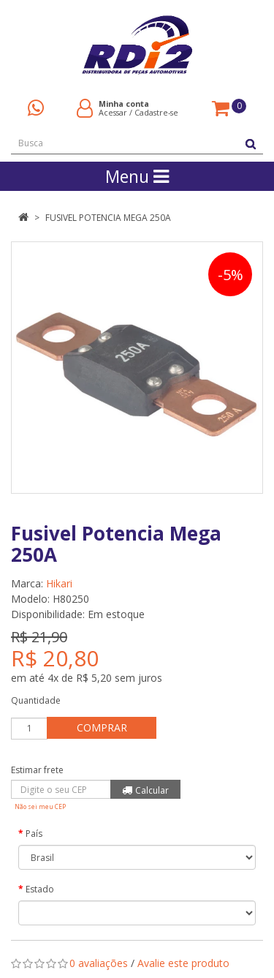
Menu (137, 176)
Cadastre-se (156, 112)
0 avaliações (98, 963)
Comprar (102, 727)
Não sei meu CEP (40, 806)
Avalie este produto (183, 963)
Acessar (113, 112)
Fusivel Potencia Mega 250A (108, 217)
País (34, 833)
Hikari (59, 583)
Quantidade (36, 700)
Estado (40, 889)
